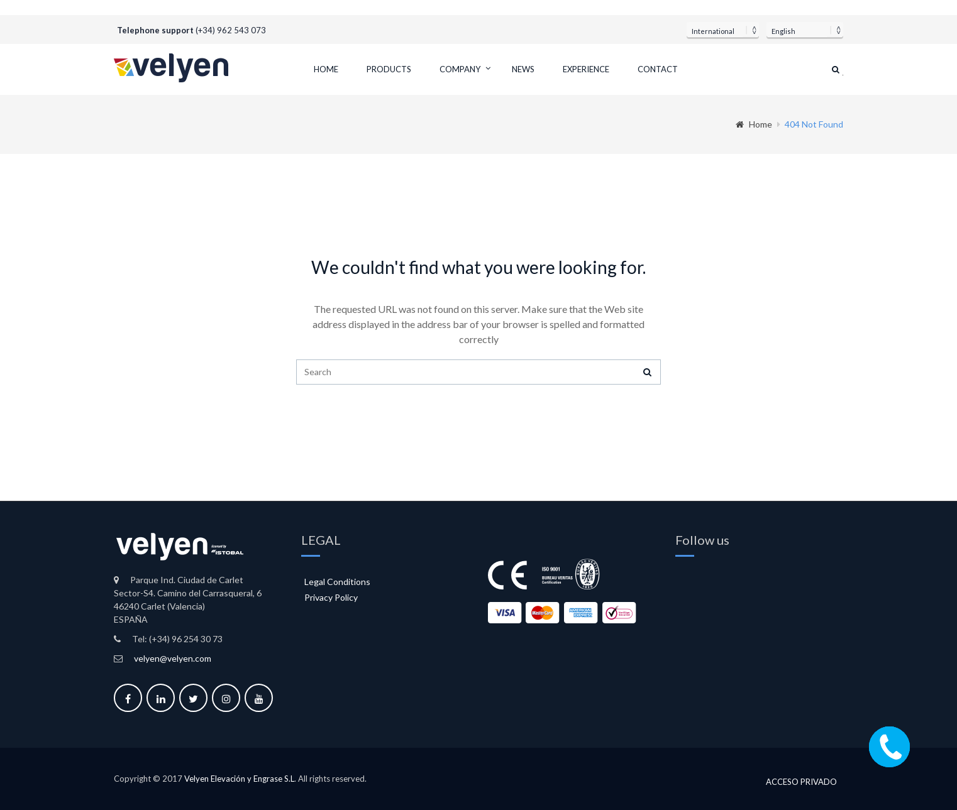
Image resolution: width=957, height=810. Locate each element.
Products (389, 69)
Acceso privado (801, 779)
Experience (586, 69)
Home (326, 69)
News (523, 69)
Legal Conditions (337, 581)
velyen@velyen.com (172, 658)
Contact (658, 69)
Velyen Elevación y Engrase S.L (239, 779)
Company (460, 69)
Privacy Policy (331, 597)
